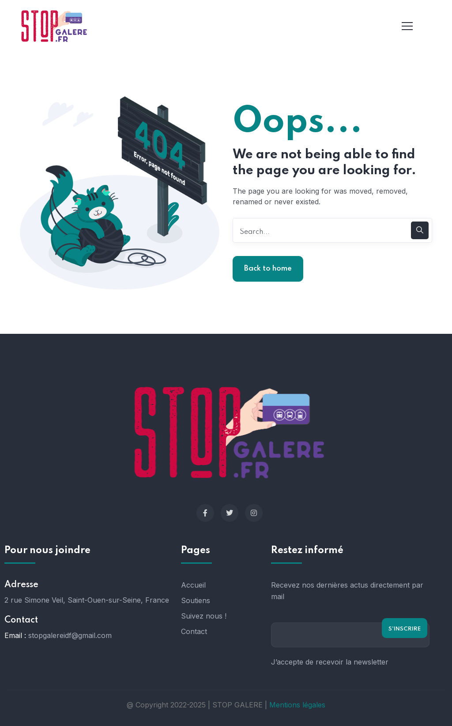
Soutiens (195, 600)
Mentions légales (297, 704)
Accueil (193, 585)
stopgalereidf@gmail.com (70, 635)
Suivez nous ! (203, 615)
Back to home (268, 268)
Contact (194, 631)
